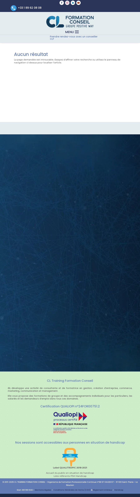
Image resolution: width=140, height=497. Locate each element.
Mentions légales (43, 490)
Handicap (118, 490)
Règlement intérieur (103, 490)
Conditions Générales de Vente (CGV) (72, 490)
